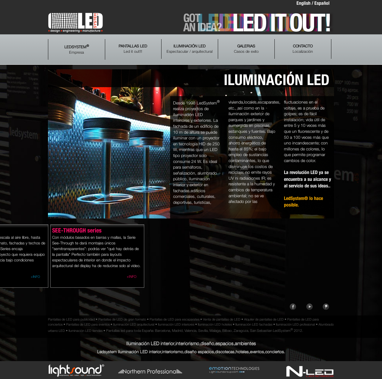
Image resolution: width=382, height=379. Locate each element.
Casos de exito (246, 49)
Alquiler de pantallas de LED (264, 319)
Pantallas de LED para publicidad (71, 319)
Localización (303, 49)
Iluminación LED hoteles (215, 324)
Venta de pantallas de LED (221, 319)
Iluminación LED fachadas (253, 324)
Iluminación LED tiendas (86, 330)
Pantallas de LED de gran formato (122, 319)
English (303, 3)
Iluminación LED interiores (176, 324)
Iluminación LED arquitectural (133, 324)
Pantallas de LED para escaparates (174, 319)
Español (322, 3)
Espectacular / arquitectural (189, 49)
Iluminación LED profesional (295, 324)
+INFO (35, 276)
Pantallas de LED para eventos (88, 324)
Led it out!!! (133, 49)
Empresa (76, 49)
